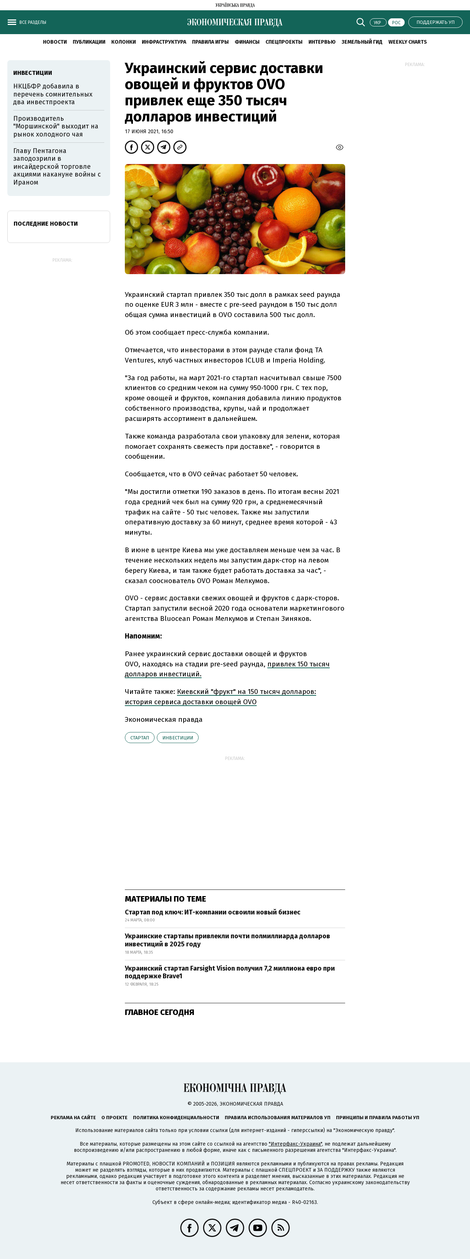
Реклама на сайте (73, 1117)
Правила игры (210, 42)
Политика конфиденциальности (176, 1117)
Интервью (322, 42)
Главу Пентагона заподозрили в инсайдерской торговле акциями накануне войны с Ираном (57, 166)
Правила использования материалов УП (277, 1117)
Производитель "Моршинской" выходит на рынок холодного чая (55, 126)
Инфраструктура (164, 42)
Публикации (89, 42)
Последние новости (46, 223)
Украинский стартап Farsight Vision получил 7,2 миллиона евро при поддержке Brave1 (230, 972)
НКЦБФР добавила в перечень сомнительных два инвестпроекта (53, 94)
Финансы (247, 42)
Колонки (123, 42)
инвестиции (177, 738)
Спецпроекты (284, 42)
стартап (139, 738)
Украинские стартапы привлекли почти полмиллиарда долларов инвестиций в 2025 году (227, 940)
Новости (55, 42)
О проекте (114, 1117)
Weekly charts (407, 42)
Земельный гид (362, 42)
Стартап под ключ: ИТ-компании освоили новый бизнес (212, 912)
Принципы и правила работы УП (377, 1117)
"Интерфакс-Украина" (295, 1144)
